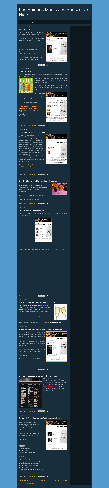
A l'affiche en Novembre (27, 30)
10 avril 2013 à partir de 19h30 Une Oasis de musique (38, 181)
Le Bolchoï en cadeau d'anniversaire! (32, 132)
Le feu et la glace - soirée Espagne (31, 210)
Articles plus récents (25, 480)
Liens (59, 22)
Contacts (44, 22)
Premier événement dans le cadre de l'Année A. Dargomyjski (40, 329)
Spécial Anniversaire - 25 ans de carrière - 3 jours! (37, 302)
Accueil (22, 22)
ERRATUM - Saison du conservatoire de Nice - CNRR (38, 376)
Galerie (52, 22)
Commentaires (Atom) (30, 483)
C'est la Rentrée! (25, 72)
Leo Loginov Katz (33, 22)
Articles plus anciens (61, 480)
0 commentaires (32, 65)
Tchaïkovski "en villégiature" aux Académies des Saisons (39, 418)
